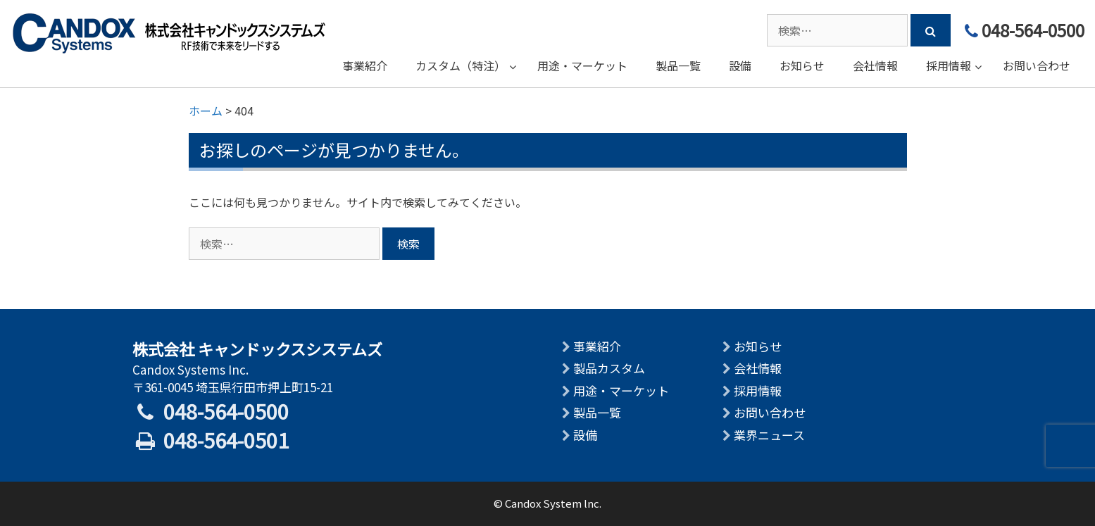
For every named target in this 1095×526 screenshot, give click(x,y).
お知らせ (758, 346)
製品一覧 (597, 412)
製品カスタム (609, 368)
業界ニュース (769, 435)
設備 (585, 435)
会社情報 (758, 368)
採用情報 (758, 390)
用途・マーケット (621, 390)
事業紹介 (597, 346)
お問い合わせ (770, 412)
